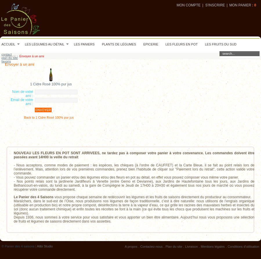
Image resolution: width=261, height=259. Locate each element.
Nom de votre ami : (22, 94)
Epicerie (150, 44)
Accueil (10, 44)
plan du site (9, 58)
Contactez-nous (151, 246)
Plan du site (174, 246)
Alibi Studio (45, 246)
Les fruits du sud (221, 44)
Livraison (191, 246)
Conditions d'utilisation (243, 246)
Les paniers (84, 44)
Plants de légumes (119, 44)
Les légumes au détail (47, 44)
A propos (131, 246)
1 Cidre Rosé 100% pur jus (51, 84)
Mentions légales (213, 246)
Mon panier (240, 5)
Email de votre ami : (22, 102)
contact (6, 54)
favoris (6, 61)
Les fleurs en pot (181, 44)
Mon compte (189, 5)
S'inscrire (215, 5)
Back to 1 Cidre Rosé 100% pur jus (49, 117)
